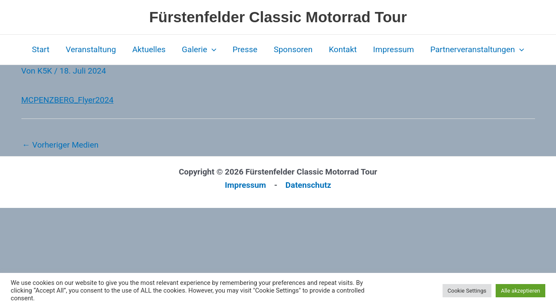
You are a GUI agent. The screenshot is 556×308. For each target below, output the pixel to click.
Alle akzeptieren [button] (520, 290)
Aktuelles (149, 49)
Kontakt (343, 49)
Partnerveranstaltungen (477, 50)
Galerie (199, 50)
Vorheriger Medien (60, 145)
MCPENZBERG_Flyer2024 (67, 100)
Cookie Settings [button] (467, 290)
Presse (244, 49)
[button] (211, 50)
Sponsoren (293, 49)
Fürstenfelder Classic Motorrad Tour (278, 17)
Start (40, 49)
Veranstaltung (90, 49)
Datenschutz (308, 185)
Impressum (393, 49)
